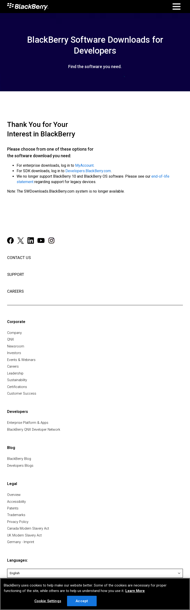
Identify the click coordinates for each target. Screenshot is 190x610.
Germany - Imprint (20, 542)
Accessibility (16, 502)
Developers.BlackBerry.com (88, 171)
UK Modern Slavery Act (24, 535)
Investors (14, 353)
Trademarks (16, 515)
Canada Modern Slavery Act (28, 529)
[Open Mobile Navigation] (176, 6)
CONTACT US (19, 257)
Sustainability (17, 380)
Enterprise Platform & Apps (27, 423)
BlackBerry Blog (19, 459)
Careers (13, 367)
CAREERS (15, 291)
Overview (14, 495)
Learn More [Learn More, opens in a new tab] (135, 591)
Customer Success (21, 394)
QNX (10, 339)
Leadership (15, 373)
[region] (95, 594)
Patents (12, 508)
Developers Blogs (20, 466)
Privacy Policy (17, 522)
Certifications (17, 387)
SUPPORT (15, 274)
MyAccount (84, 165)
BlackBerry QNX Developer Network (33, 430)
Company (14, 333)
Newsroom (15, 346)
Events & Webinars (21, 360)
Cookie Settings (47, 601)
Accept (82, 601)
